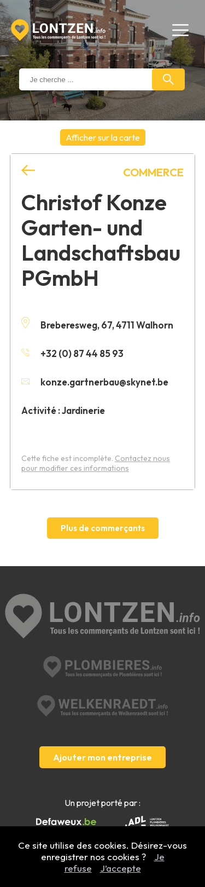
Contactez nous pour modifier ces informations (95, 463)
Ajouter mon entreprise (102, 757)
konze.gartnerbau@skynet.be (94, 382)
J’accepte (120, 868)
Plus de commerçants (103, 528)
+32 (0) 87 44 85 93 (72, 353)
